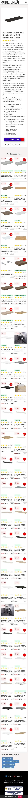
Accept (20, 796)
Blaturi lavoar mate (8, 767)
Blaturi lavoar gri (7, 758)
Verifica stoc (16, 139)
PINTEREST (18, 776)
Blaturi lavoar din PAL (9, 764)
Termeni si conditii (11, 781)
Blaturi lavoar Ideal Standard (10, 761)
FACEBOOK (9, 776)
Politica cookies (18, 782)
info (12, 178)
